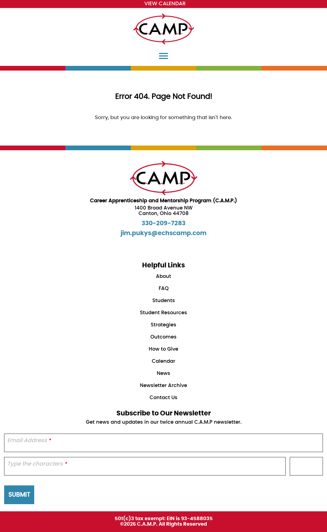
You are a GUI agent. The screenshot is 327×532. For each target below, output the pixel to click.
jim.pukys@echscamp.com (163, 233)
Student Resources (163, 312)
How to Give (163, 349)
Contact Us (163, 397)
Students (163, 300)
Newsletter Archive (163, 385)
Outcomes (163, 337)
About (163, 276)
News (163, 373)
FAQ (164, 288)
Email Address (29, 440)
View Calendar (165, 3)
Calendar (163, 361)
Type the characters (37, 464)
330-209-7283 (163, 223)
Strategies (163, 325)
